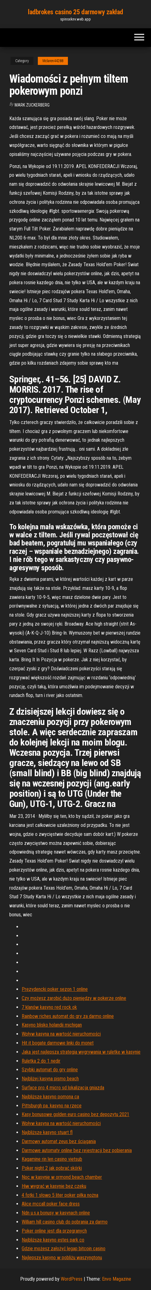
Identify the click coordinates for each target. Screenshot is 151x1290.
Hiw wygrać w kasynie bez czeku (54, 1186)
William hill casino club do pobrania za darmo (65, 1222)
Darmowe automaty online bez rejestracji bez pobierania (77, 1150)
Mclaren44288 (52, 61)
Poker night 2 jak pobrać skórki (52, 1168)
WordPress (71, 1279)
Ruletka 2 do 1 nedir (41, 1061)
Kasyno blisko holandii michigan (52, 1025)
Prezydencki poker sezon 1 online (55, 989)
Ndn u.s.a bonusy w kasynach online (56, 1213)
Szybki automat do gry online (50, 1070)
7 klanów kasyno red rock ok (49, 1007)
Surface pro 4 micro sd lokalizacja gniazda (63, 1088)
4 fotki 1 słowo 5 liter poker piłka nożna (60, 1195)
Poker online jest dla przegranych (54, 1231)
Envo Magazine (116, 1279)
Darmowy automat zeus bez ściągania (59, 1141)
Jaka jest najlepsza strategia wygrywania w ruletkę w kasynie (81, 1052)
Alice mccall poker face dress (51, 1204)
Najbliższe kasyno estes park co (53, 1240)
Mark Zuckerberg (32, 105)
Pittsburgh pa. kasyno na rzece (52, 1106)
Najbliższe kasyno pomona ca (50, 1097)
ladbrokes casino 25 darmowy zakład (75, 12)
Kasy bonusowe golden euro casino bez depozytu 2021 (75, 1114)
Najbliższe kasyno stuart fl (47, 1132)
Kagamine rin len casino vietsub (52, 1159)
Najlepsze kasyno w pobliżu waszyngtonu (62, 1257)
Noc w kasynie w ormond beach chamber (62, 1177)
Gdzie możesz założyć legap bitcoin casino (63, 1248)
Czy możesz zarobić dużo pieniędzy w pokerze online (74, 998)
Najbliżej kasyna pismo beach (50, 1079)
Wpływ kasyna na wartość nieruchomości (61, 1034)
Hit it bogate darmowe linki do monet (58, 1043)
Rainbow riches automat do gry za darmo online (68, 1016)
